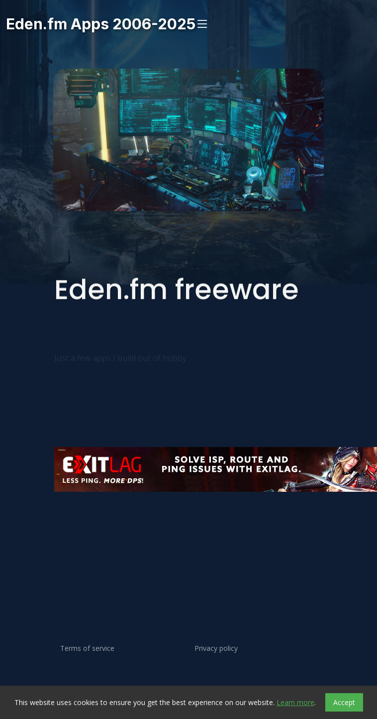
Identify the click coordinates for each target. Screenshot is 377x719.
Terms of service (87, 648)
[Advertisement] (188, 530)
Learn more (295, 702)
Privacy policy (216, 648)
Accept (344, 702)
